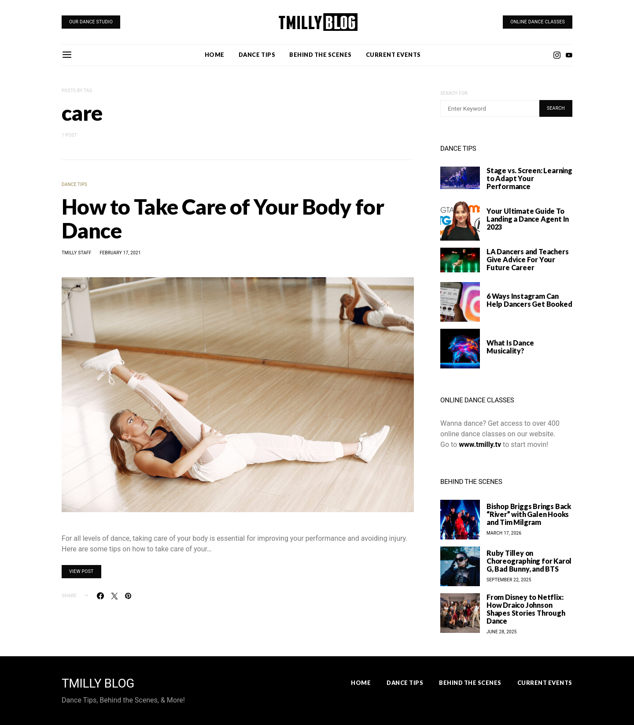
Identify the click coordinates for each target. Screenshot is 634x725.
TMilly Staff (77, 252)
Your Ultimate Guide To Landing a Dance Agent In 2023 (528, 219)
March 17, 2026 (504, 533)
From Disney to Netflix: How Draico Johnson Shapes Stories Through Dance (526, 609)
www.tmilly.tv (480, 444)
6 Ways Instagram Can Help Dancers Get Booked (529, 300)
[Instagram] (556, 55)
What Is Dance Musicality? (510, 346)
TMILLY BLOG (98, 683)
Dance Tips (257, 54)
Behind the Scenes (320, 54)
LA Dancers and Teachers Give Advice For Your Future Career (527, 259)
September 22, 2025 (509, 579)
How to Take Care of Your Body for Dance (223, 218)
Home (215, 54)
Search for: (454, 93)
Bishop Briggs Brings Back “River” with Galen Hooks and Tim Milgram (529, 514)
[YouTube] (568, 55)
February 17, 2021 (120, 252)
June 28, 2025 (502, 631)
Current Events (393, 54)
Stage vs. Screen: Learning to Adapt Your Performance (529, 178)
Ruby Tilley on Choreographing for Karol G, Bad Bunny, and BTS (529, 561)
